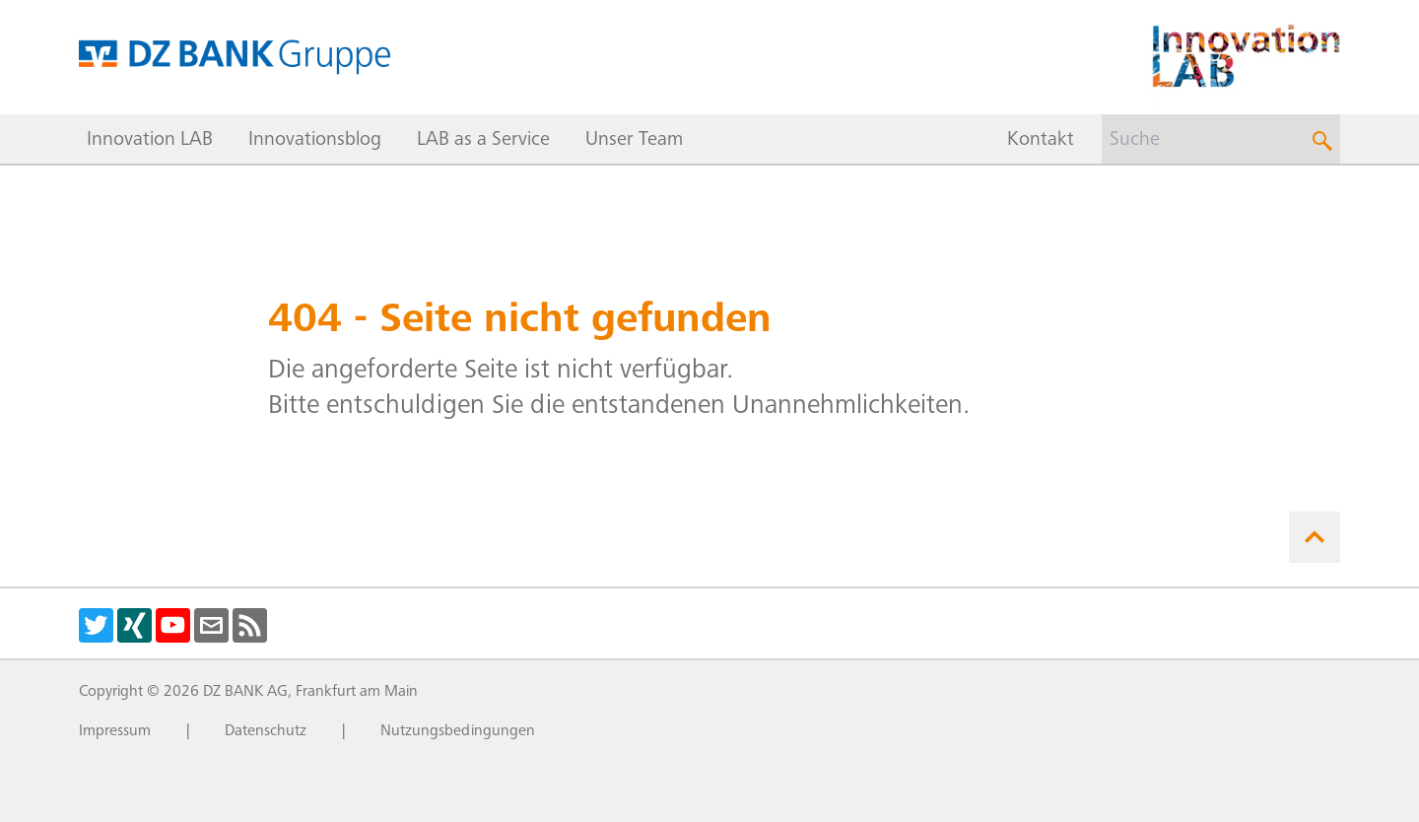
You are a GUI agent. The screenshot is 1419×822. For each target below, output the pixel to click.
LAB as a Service (483, 141)
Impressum (115, 731)
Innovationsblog (314, 141)
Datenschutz (265, 731)
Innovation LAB (150, 141)
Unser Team (634, 141)
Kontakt (1040, 141)
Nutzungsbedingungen (457, 731)
